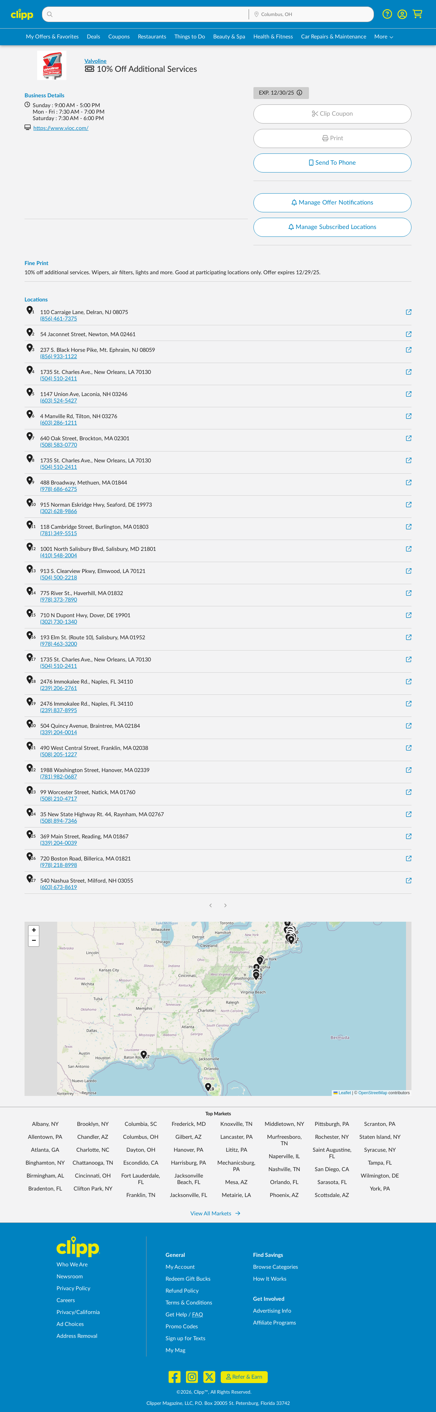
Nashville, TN (284, 1169)
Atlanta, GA (45, 1150)
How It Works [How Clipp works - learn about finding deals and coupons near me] (269, 1279)
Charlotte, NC (92, 1150)
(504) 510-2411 (58, 378)
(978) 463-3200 (58, 644)
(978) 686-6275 (58, 489)
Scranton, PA (379, 1124)
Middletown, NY (284, 1124)
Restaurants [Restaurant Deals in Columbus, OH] (152, 36)
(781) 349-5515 (58, 533)
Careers (66, 1300)
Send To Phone (332, 163)
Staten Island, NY (380, 1137)
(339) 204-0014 (58, 732)
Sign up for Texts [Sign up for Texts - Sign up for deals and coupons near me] (185, 1338)
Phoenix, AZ (284, 1195)
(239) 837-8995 (58, 710)
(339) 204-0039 (58, 843)
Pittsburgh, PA (332, 1124)
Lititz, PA (236, 1150)
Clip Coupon (332, 114)
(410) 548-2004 (58, 555)
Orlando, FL (284, 1182)
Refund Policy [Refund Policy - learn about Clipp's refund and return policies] (182, 1291)
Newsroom (70, 1276)
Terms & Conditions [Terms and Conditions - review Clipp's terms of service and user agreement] (189, 1303)
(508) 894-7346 (58, 821)
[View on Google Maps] (408, 312)
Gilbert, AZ (188, 1137)
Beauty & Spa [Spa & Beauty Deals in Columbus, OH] (229, 36)
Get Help (176, 1314)
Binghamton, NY (45, 1163)
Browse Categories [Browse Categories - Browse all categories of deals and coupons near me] (275, 1267)
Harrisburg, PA (188, 1163)
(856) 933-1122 (58, 356)
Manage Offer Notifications (332, 202)
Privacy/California (78, 1312)
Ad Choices (70, 1324)
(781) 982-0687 (58, 776)
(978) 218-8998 (58, 865)
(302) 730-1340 (58, 622)
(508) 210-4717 (58, 799)
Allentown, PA (45, 1137)
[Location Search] (311, 15)
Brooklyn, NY (93, 1124)
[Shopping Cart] (417, 14)
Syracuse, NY (380, 1150)
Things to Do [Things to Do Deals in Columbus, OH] (189, 36)
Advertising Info (272, 1311)
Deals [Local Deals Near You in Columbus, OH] (93, 36)
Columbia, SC (141, 1124)
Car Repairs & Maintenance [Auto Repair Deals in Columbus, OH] (333, 36)
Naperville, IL (284, 1156)
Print (332, 138)
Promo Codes (182, 1326)
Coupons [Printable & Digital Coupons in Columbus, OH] (119, 36)
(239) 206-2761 (58, 688)
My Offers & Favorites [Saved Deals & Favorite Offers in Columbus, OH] (52, 36)
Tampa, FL (380, 1163)
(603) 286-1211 (58, 423)
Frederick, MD (189, 1124)
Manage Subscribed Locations (332, 227)
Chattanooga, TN (93, 1163)
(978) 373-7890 (58, 600)
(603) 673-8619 (58, 887)
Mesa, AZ (236, 1182)
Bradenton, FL (45, 1189)
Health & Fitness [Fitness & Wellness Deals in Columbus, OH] (273, 36)
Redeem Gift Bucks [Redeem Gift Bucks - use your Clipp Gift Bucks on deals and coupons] (188, 1279)
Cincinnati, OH (93, 1176)
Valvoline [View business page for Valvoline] (95, 61)
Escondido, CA (140, 1163)
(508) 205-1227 (58, 754)
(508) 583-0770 (58, 445)
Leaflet (342, 1092)
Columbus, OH (140, 1137)
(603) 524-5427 (58, 401)
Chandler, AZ (92, 1137)
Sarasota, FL (332, 1182)
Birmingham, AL (45, 1176)
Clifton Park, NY (93, 1189)
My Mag (175, 1350)
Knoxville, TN (236, 1124)
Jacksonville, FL (188, 1195)
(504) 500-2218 (58, 577)
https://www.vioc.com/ (61, 128)
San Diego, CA (332, 1169)
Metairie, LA (236, 1195)
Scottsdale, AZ (332, 1195)
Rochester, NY (332, 1137)
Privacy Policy (73, 1288)
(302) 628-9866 (58, 511)
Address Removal (77, 1336)
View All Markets (215, 1213)
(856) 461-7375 (58, 319)
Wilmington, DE (380, 1176)
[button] (145, 14)
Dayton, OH (140, 1150)
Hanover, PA (188, 1150)
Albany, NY (45, 1124)
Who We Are (72, 1264)
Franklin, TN (140, 1195)
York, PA (380, 1189)
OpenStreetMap (372, 1092)
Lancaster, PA (236, 1137)
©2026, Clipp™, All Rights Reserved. (213, 1392)
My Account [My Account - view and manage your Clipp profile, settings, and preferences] (180, 1267)
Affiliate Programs (274, 1323)
